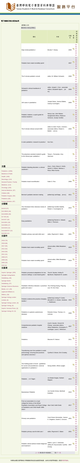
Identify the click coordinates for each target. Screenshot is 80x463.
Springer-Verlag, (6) (8, 305)
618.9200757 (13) (7, 230)
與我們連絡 (65, 460)
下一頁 (59, 452)
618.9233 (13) (6, 228)
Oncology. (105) (6, 187)
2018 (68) (4, 243)
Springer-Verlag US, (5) (9, 311)
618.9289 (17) (6, 225)
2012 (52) (4, 249)
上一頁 (37, 452)
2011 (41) (4, 254)
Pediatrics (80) (6, 198)
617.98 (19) (5, 217)
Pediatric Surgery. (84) (8, 196)
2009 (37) (4, 257)
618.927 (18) (5, 219)
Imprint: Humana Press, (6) (10, 308)
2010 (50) (4, 251)
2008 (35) (4, 260)
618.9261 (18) (6, 222)
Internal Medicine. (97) (8, 190)
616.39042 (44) (6, 211)
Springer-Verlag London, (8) (10, 303)
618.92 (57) (5, 208)
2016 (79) (4, 240)
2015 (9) (4, 265)
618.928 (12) (5, 233)
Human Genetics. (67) (8, 201)
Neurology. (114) (7, 179)
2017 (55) (4, 246)
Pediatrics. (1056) (7, 171)
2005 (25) (4, 262)
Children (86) (5, 193)
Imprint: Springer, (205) (9, 272)
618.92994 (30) (6, 214)
